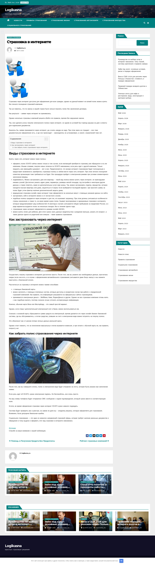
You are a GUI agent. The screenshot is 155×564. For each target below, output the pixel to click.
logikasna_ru (21, 48)
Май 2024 (122, 181)
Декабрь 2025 (123, 139)
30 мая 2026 (15, 527)
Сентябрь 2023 (124, 197)
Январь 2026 (123, 134)
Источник (12, 428)
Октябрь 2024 (123, 171)
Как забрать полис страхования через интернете (31, 147)
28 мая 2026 (87, 527)
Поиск (121, 36)
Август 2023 (122, 202)
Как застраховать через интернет (23, 145)
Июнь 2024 (122, 176)
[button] (144, 23)
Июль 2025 (122, 150)
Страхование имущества (113, 20)
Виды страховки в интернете (21, 143)
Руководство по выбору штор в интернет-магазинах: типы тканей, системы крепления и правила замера (132, 62)
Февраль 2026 (123, 129)
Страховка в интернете (29, 41)
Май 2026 (122, 113)
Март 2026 (122, 124)
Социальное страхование (19, 25)
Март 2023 (122, 229)
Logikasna (13, 10)
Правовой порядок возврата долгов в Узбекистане (128, 524)
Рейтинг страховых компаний (94, 441)
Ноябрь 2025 (123, 145)
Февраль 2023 (123, 234)
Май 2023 (122, 218)
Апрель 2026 (123, 118)
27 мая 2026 (123, 527)
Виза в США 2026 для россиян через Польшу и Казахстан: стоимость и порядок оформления (132, 79)
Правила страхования (36, 20)
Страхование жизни (60, 20)
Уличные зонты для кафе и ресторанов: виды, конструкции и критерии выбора (131, 96)
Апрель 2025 (123, 160)
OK (121, 561)
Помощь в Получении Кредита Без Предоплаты (32, 441)
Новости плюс (123, 254)
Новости (18, 20)
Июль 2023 (122, 208)
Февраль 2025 (123, 166)
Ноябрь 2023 (123, 192)
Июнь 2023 (122, 213)
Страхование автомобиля (86, 20)
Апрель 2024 (123, 187)
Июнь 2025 (122, 155)
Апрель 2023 (123, 223)
